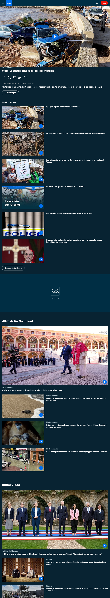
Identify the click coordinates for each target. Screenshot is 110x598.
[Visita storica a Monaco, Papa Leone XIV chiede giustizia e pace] (55, 390)
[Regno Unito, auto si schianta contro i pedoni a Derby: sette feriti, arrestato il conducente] (77, 224)
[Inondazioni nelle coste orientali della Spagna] (77, 118)
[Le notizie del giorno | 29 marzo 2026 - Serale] (77, 197)
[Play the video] (55, 36)
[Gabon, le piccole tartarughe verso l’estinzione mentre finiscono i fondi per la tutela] (77, 407)
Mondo (49, 559)
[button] (13, 268)
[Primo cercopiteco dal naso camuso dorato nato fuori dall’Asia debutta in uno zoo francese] (77, 434)
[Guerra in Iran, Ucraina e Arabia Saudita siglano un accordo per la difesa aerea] (77, 571)
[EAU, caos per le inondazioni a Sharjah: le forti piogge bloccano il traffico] (77, 461)
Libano (49, 586)
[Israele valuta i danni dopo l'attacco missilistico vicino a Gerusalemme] (77, 144)
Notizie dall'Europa (10, 551)
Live (104, 3)
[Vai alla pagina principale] (9, 3)
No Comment (7, 387)
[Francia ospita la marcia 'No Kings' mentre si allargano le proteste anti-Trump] (77, 171)
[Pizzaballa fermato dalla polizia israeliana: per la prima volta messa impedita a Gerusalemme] (77, 251)
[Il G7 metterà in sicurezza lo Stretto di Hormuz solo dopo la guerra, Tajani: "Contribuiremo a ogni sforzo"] (55, 554)
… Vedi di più (10, 93)
